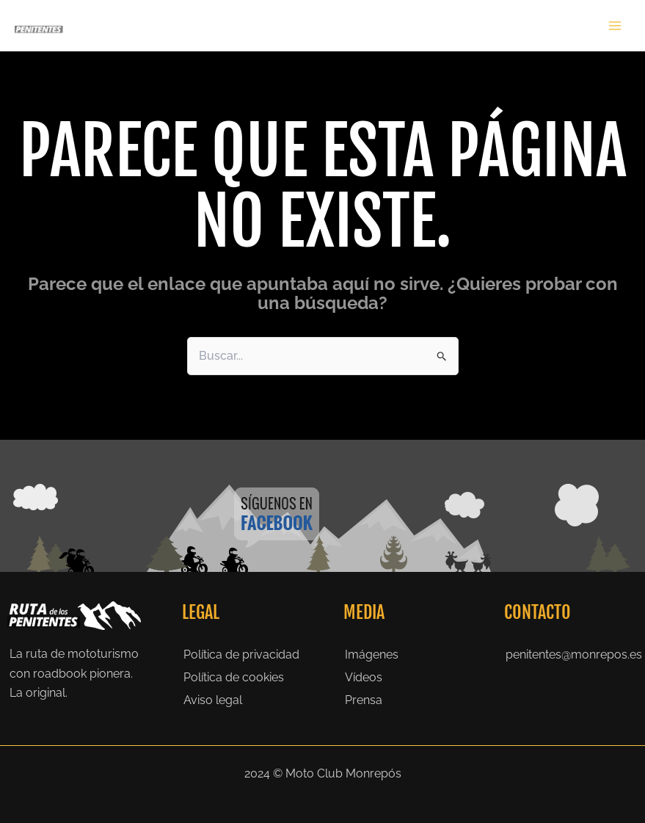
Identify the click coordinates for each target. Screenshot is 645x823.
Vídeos (363, 677)
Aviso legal (212, 700)
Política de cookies (233, 677)
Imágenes (371, 654)
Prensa (363, 700)
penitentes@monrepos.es (572, 654)
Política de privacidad (241, 654)
